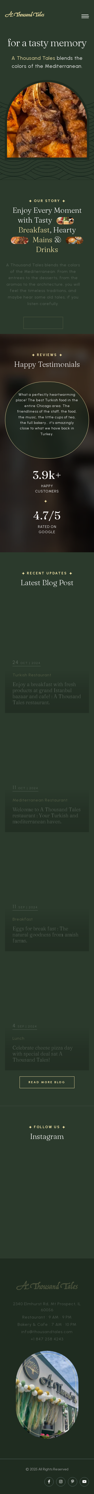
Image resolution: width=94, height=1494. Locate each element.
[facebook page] (49, 1481)
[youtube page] (84, 1481)
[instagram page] (60, 1481)
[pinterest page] (72, 1481)
